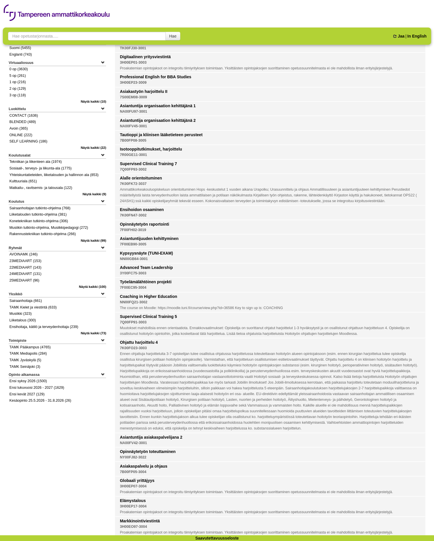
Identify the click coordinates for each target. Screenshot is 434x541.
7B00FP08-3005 (133, 140)
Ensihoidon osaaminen (142, 209)
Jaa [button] (399, 36)
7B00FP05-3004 (133, 472)
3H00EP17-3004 (133, 506)
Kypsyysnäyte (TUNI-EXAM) (146, 253)
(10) (93, 101)
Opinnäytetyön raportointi (144, 224)
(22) (93, 147)
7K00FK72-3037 (133, 184)
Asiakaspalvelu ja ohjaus (143, 466)
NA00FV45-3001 (133, 126)
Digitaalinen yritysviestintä (145, 56)
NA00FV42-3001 (133, 443)
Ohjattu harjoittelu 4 (139, 342)
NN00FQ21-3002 (133, 302)
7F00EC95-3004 (133, 288)
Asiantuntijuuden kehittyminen (149, 238)
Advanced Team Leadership (146, 267)
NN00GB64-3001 (134, 259)
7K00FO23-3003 (133, 348)
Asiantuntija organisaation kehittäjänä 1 (158, 105)
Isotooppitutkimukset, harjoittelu (151, 149)
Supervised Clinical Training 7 (148, 163)
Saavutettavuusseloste (217, 538)
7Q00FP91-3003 (133, 322)
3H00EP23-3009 (133, 83)
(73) (93, 333)
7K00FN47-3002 (133, 215)
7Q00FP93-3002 (133, 169)
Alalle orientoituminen (141, 178)
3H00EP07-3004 (133, 486)
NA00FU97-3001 (133, 112)
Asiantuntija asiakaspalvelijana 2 (151, 437)
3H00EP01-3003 (133, 62)
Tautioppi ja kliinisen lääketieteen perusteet (161, 134)
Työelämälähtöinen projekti (145, 282)
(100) (92, 286)
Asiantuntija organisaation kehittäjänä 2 (158, 120)
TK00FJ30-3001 (133, 48)
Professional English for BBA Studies (155, 77)
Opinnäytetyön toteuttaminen (147, 451)
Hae (173, 36)
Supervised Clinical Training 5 (148, 316)
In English (417, 36)
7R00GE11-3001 (133, 155)
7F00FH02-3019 (133, 230)
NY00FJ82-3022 (133, 457)
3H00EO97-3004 (133, 527)
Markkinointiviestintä (140, 521)
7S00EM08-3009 (133, 97)
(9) (94, 194)
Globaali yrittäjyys (137, 480)
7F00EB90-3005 (133, 244)
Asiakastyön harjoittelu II (143, 91)
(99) (93, 240)
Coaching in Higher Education (148, 296)
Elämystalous (133, 500)
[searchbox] (87, 36)
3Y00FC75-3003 (133, 273)
